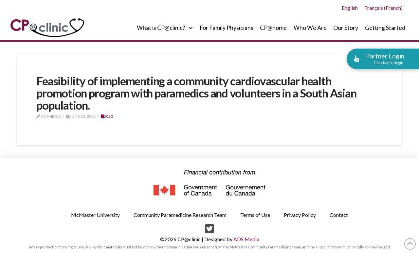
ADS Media (246, 239)
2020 (107, 116)
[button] (383, 59)
